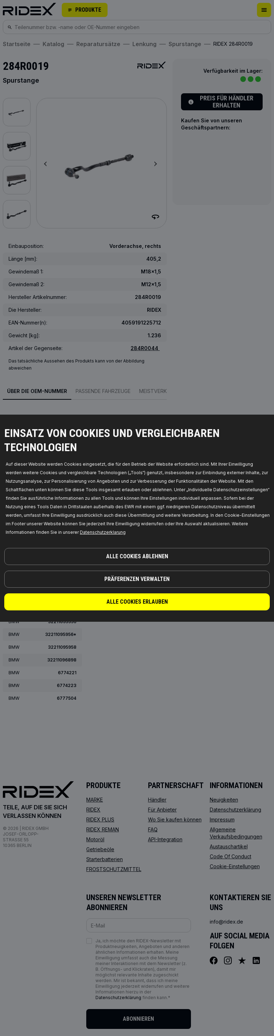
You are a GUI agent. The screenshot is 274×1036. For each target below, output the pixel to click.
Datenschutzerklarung (103, 532)
